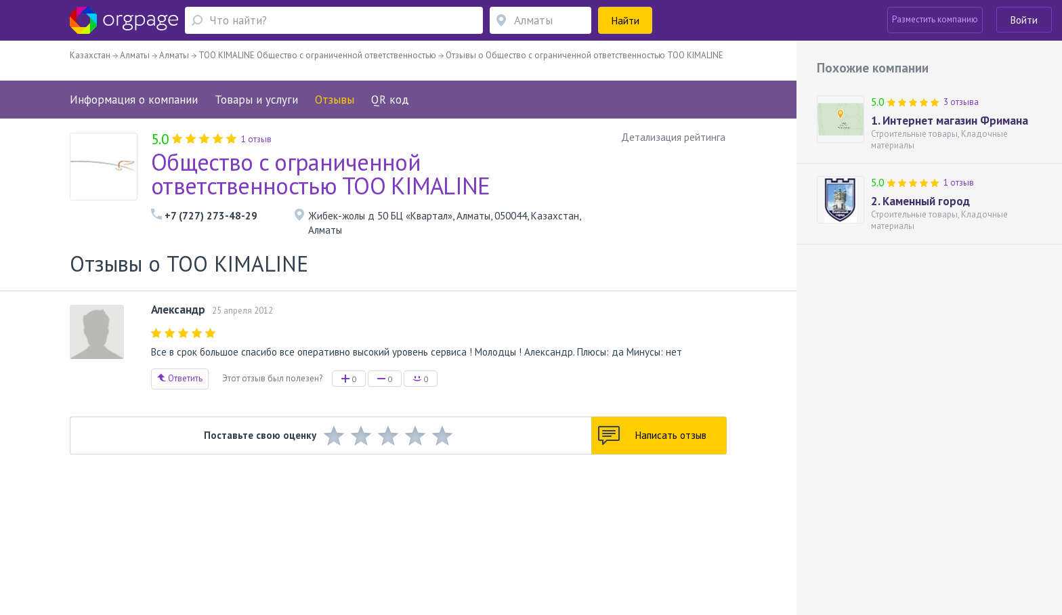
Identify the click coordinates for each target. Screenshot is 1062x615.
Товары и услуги (256, 99)
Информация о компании (134, 99)
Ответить (180, 378)
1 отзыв (958, 182)
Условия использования (374, 528)
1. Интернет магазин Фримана (949, 120)
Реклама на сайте (285, 528)
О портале (224, 528)
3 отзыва (961, 102)
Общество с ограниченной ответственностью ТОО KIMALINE (320, 173)
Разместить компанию (935, 19)
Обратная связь (166, 528)
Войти (1024, 20)
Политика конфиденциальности (491, 528)
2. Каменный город (920, 201)
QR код (390, 99)
